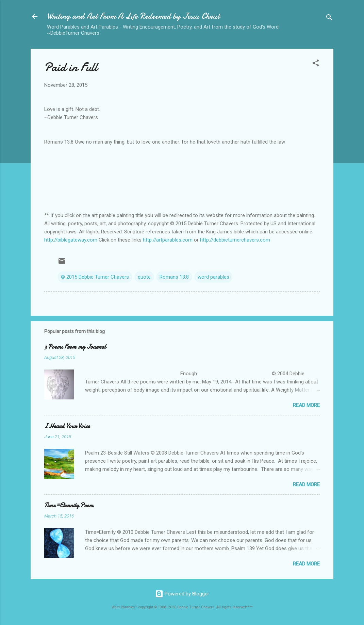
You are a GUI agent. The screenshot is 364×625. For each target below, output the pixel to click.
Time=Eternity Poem (69, 505)
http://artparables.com (168, 240)
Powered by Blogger (182, 594)
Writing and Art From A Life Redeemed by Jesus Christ (133, 16)
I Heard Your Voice (67, 426)
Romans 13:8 (174, 277)
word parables (213, 277)
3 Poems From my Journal (75, 347)
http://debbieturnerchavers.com (235, 240)
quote (144, 277)
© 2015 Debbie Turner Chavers (95, 277)
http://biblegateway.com (70, 240)
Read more (306, 405)
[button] (316, 64)
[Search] (329, 18)
